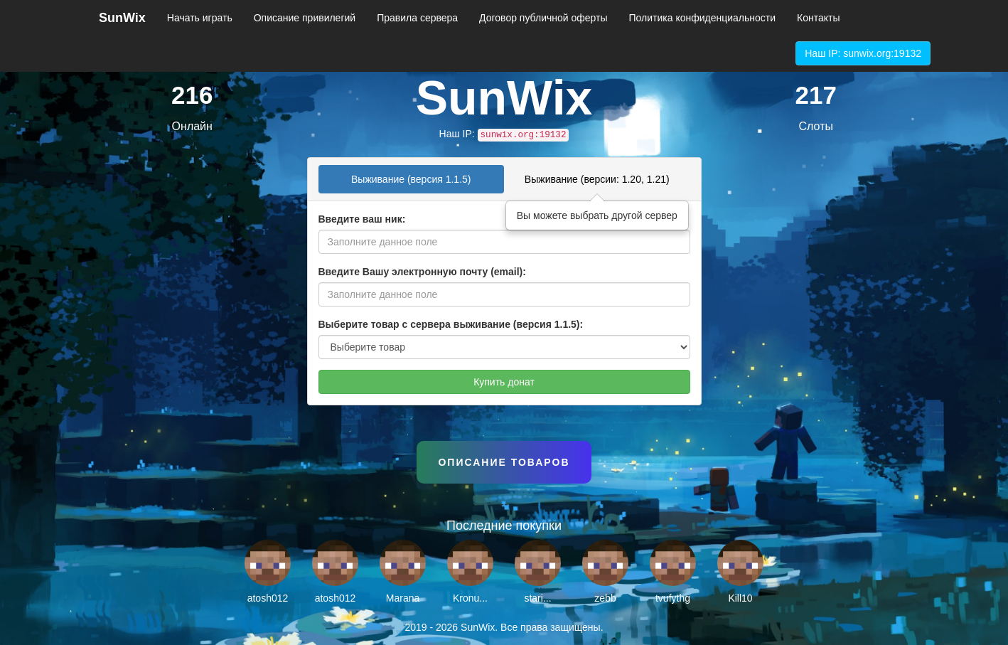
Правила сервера (417, 17)
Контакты (818, 17)
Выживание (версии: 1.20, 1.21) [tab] (597, 179)
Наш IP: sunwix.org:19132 (863, 53)
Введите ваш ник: (362, 219)
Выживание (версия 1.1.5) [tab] (411, 179)
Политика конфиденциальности (702, 17)
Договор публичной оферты (543, 17)
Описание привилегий (304, 17)
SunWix (122, 18)
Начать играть (199, 17)
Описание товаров (503, 462)
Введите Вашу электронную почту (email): (422, 271)
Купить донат (504, 382)
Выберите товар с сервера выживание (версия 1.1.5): (451, 324)
